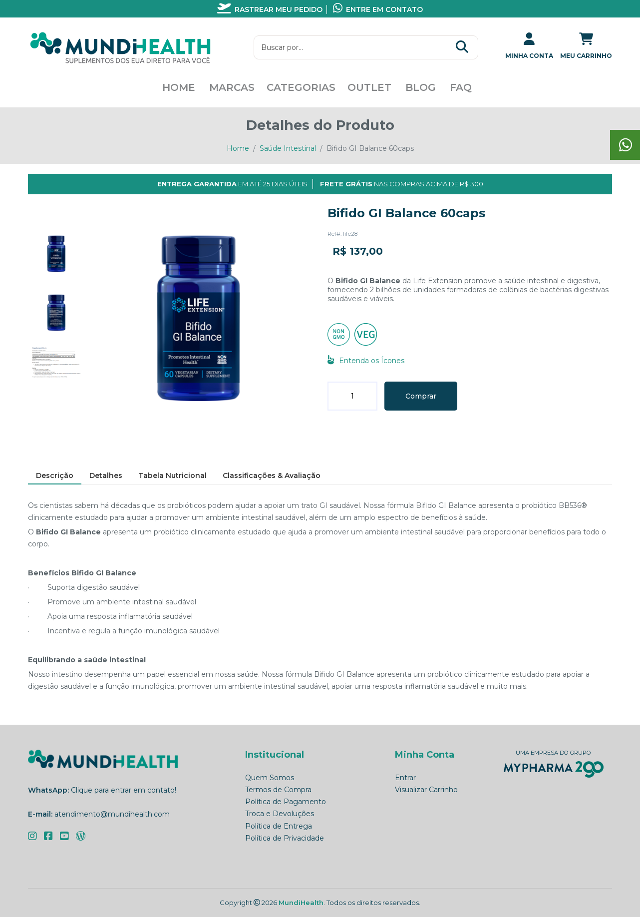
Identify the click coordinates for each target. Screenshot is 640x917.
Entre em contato (378, 9)
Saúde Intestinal (288, 148)
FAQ (461, 87)
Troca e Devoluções (279, 813)
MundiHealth (301, 903)
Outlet (369, 87)
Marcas (232, 87)
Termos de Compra (278, 789)
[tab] (56, 254)
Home (178, 87)
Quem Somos (269, 777)
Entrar (405, 777)
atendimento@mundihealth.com (112, 814)
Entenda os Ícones (365, 360)
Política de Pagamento (285, 801)
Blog (420, 87)
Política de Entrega (278, 826)
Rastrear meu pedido (269, 9)
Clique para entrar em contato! (123, 790)
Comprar (420, 396)
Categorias (301, 87)
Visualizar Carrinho (426, 789)
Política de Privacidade (284, 838)
